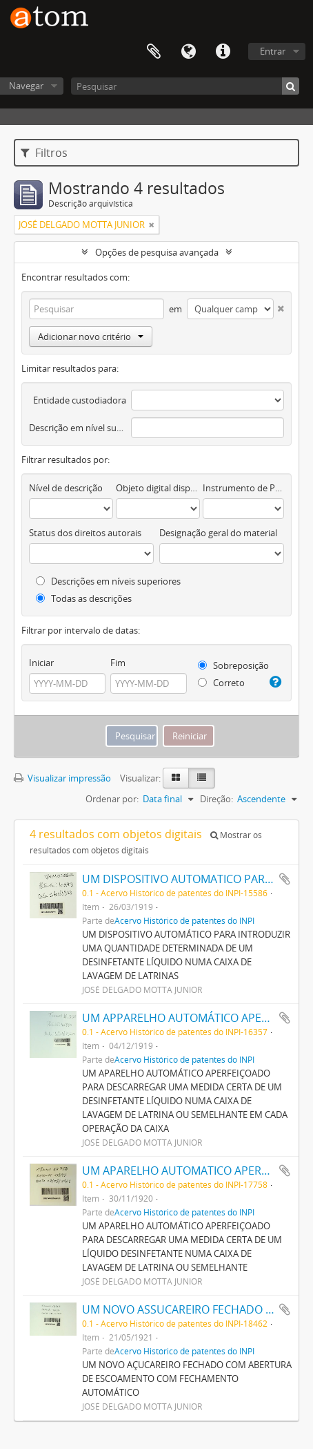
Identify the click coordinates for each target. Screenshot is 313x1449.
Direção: (216, 799)
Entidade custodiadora (79, 400)
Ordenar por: (112, 799)
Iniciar (41, 662)
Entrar (272, 51)
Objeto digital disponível (158, 488)
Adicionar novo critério (90, 336)
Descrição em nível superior (77, 428)
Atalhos (222, 52)
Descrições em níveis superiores (108, 581)
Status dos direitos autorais (85, 533)
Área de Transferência (154, 52)
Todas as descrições (84, 598)
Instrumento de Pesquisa (243, 488)
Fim (117, 662)
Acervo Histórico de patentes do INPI (184, 920)
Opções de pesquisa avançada (157, 252)
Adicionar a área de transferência (285, 879)
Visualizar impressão (62, 778)
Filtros (44, 152)
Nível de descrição (66, 488)
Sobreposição (233, 665)
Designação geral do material (218, 533)
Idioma (188, 52)
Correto (221, 682)
